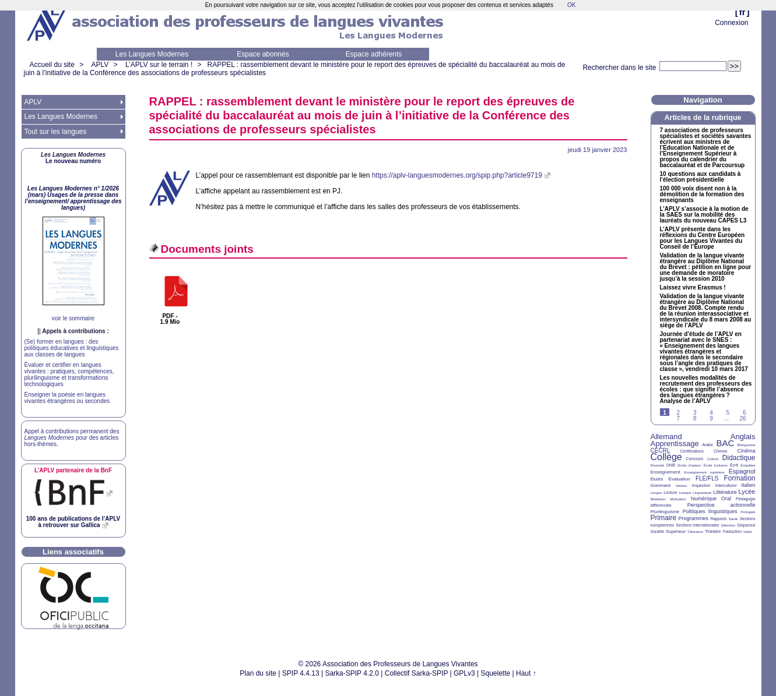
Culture (712, 459)
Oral (726, 498)
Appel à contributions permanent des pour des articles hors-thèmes (72, 437)
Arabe (707, 445)
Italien (749, 485)
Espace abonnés (263, 54)
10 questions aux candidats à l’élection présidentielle (700, 177)
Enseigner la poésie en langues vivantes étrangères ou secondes (67, 397)
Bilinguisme (747, 445)
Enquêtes (747, 465)
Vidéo (747, 532)
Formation (740, 478)
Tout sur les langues (55, 132)
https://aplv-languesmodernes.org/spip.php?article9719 (457, 175)
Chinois (720, 451)
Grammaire (661, 485)
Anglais (743, 436)
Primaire (664, 518)
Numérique (704, 498)
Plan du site (258, 673)
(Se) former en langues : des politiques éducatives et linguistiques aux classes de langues (71, 348)
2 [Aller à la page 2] (678, 412)
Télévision (695, 532)
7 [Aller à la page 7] (678, 418)
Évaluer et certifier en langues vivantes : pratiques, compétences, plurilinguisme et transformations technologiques (69, 374)
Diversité (657, 465)
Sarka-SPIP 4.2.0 (352, 673)
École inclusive (716, 465)
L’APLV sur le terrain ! (158, 65)
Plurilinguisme (665, 511)
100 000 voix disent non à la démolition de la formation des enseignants (702, 194)
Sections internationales (697, 525)
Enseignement (665, 472)
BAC (725, 443)
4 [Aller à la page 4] (711, 412)
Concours (694, 459)
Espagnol (742, 471)
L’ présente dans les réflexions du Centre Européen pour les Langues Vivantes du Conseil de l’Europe (702, 238)
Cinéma (747, 451)
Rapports (718, 519)
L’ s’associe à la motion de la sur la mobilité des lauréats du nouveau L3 (704, 215)
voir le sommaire (73, 318)
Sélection (728, 525)
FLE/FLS (707, 478)
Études (657, 479)
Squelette (496, 673)
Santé (733, 519)
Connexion (731, 23)
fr (742, 12)
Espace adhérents (374, 54)
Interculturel (726, 485)
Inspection (701, 485)
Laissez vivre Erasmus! (693, 288)
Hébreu (681, 485)
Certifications (692, 451)
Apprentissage (675, 443)
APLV (100, 65)
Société (657, 531)
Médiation (658, 499)
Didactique (739, 458)
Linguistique (702, 492)
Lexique (685, 492)
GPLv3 (464, 673)
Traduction (732, 531)
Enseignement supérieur (704, 472)
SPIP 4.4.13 (300, 673)
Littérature (725, 492)
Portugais (747, 512)
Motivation (678, 499)
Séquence (746, 525)
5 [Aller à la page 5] (728, 412)
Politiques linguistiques (710, 511)
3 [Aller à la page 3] (695, 412)
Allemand (666, 436)
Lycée (747, 491)
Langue (656, 492)
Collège (666, 457)
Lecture (670, 492)
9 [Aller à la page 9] (711, 418)
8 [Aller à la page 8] (695, 418)
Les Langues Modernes (151, 54)
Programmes (693, 518)
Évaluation (679, 479)
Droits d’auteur (689, 465)
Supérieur (676, 531)
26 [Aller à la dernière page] (742, 418)
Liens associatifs (73, 551)
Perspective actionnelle (721, 505)
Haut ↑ (526, 673)
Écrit (734, 465)
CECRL (660, 450)
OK (571, 5)
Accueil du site (52, 65)
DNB (670, 465)
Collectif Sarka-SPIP (416, 673)
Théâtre (713, 531)
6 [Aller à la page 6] (744, 412)
